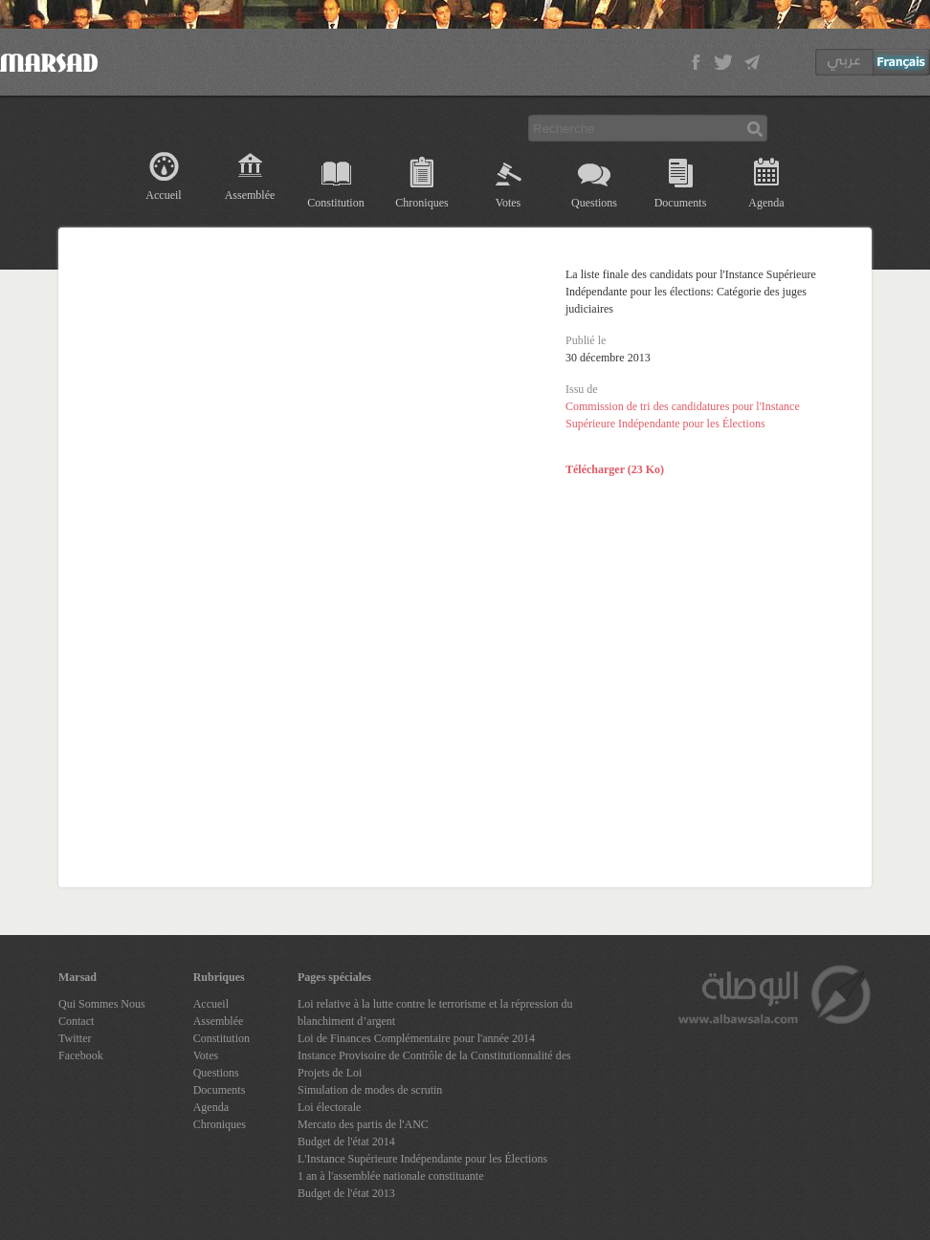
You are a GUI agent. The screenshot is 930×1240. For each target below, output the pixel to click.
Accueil (163, 195)
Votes (508, 202)
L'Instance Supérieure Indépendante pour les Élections (422, 1158)
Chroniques (421, 202)
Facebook (80, 1055)
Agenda (766, 202)
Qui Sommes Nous (101, 1004)
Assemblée (250, 195)
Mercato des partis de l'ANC (363, 1124)
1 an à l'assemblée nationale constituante (390, 1176)
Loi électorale (329, 1107)
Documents (680, 202)
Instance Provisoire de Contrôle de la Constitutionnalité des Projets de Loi (434, 1064)
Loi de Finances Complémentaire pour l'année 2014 (416, 1038)
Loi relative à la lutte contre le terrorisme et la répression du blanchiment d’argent (435, 1012)
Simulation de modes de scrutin (370, 1090)
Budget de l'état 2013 (346, 1193)
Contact (76, 1021)
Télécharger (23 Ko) (614, 469)
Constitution (335, 202)
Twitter (74, 1038)
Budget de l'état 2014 (346, 1141)
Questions (594, 202)
